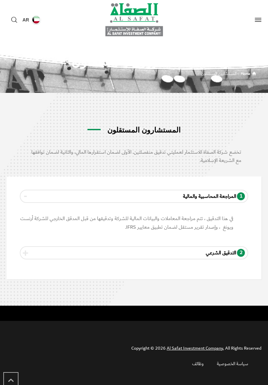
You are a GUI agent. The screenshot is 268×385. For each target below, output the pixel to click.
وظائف (198, 364)
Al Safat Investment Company (195, 348)
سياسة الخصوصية (232, 364)
